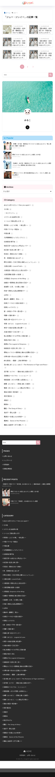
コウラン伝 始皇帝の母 (14, 217)
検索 (50, 75)
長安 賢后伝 (9, 403)
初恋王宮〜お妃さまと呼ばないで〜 (18, 247)
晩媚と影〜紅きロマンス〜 (15, 324)
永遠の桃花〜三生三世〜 (14, 336)
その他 (8, 209)
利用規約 (6, 473)
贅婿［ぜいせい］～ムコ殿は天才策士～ (20, 395)
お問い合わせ (8, 464)
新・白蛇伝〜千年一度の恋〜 (16, 315)
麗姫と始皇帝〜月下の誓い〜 (16, 433)
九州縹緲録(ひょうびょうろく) (16, 239)
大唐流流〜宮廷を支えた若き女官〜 (18, 273)
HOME (27, 767)
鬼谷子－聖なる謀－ (13, 420)
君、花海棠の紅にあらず (14, 260)
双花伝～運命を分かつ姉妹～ (16, 256)
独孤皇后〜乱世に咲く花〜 (15, 353)
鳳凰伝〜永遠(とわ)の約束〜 (15, 424)
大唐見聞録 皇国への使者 (14, 277)
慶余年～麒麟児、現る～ (14, 302)
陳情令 (8, 411)
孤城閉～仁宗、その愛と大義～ (17, 290)
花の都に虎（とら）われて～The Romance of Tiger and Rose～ (27, 372)
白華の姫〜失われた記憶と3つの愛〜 (19, 362)
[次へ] (33, 67)
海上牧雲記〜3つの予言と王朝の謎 (18, 341)
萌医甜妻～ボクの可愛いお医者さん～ (19, 386)
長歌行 (8, 407)
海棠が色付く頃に (12, 345)
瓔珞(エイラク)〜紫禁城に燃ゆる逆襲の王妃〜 (22, 358)
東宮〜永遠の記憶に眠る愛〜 (16, 332)
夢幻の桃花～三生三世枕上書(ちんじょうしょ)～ (23, 264)
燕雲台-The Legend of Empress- (17, 349)
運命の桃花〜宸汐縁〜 (13, 399)
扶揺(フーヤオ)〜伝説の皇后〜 (16, 307)
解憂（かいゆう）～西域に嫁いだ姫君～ (20, 390)
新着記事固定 (8, 477)
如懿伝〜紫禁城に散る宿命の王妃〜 (18, 285)
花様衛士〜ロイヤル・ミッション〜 (18, 382)
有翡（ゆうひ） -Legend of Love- (17, 328)
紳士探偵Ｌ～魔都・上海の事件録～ (18, 366)
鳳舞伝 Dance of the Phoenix (17, 428)
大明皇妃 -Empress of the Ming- (17, 281)
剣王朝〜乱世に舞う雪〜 (14, 251)
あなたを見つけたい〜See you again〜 (19, 205)
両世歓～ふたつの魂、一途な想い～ (18, 226)
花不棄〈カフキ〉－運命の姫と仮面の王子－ (21, 378)
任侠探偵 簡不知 (11, 243)
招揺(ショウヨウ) (11, 311)
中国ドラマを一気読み (13, 230)
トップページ (8, 468)
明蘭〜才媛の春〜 (12, 319)
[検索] (38, 450)
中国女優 (8, 234)
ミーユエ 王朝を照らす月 (14, 222)
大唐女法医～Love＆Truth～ (16, 268)
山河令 (8, 298)
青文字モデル (12, 213)
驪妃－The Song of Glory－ (15, 416)
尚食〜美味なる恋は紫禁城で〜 (17, 294)
